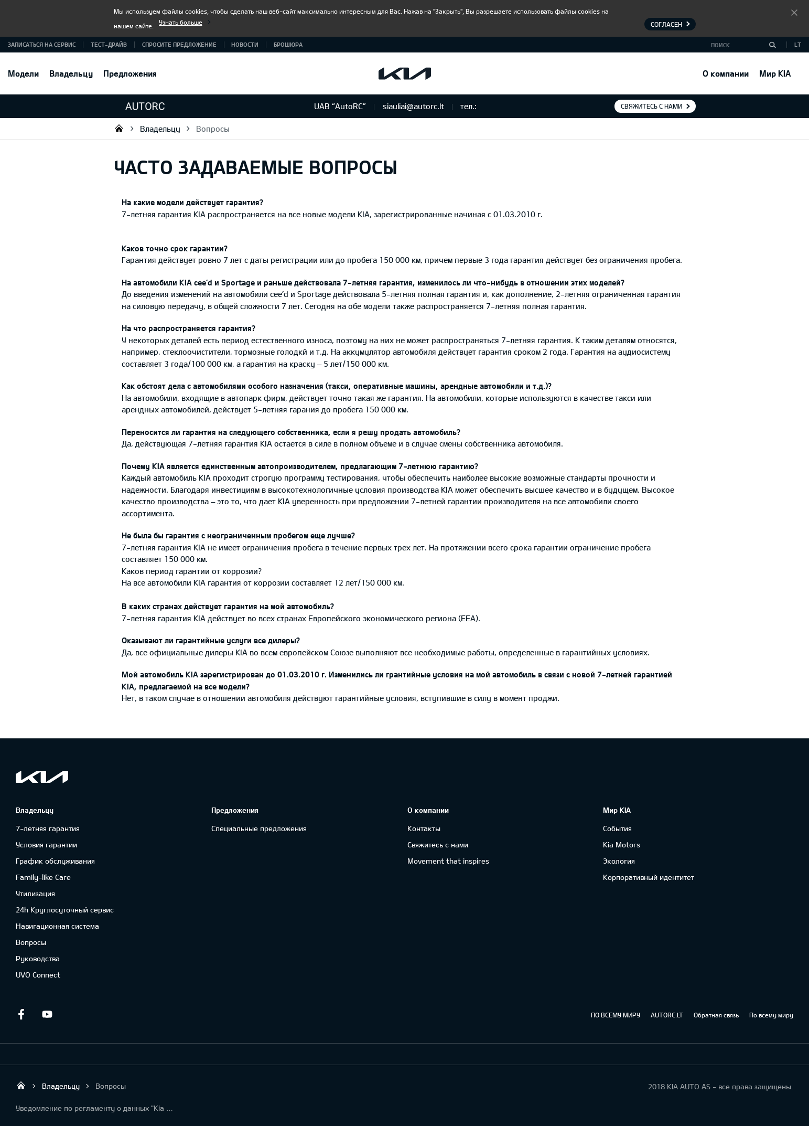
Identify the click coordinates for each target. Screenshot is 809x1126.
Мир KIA (775, 73)
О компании (726, 73)
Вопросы (213, 128)
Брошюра (288, 44)
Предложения (130, 73)
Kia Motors (621, 844)
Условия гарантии (46, 844)
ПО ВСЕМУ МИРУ (615, 1014)
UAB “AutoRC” (119, 128)
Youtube (47, 1014)
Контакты (423, 828)
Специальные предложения (259, 828)
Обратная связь (716, 1014)
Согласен (794, 12)
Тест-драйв (109, 44)
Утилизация (35, 893)
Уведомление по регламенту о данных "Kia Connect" (94, 1107)
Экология (619, 860)
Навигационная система (57, 925)
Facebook (21, 1014)
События (617, 828)
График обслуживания (55, 860)
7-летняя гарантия (48, 828)
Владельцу (71, 73)
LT (797, 44)
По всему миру (771, 1014)
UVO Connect (38, 974)
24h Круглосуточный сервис (65, 909)
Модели (23, 73)
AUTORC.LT (667, 1014)
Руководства (38, 958)
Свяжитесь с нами (651, 106)
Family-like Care (43, 877)
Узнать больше (180, 22)
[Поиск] (772, 44)
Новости (244, 44)
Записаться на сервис (41, 44)
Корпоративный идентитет (648, 877)
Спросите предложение (179, 44)
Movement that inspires (448, 860)
